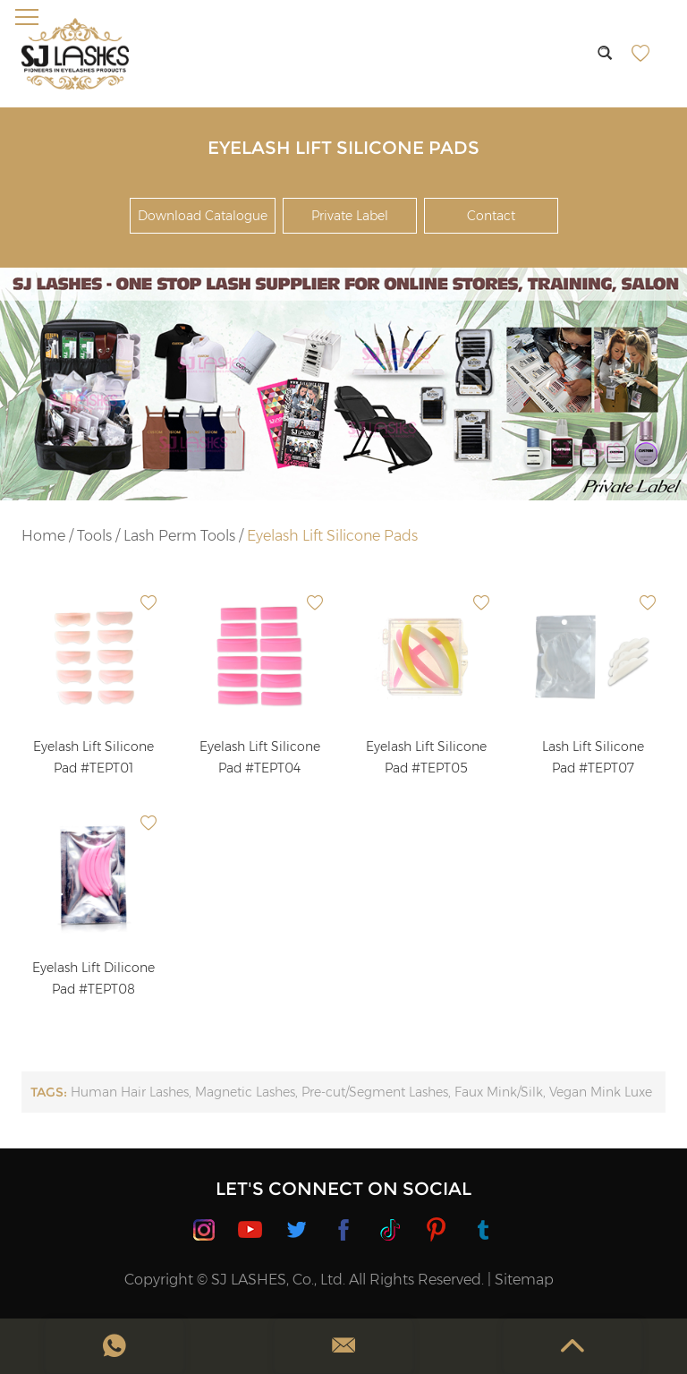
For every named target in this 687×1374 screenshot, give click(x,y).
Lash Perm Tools (179, 535)
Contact (491, 216)
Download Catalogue (202, 216)
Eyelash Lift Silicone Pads (332, 535)
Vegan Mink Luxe (600, 1092)
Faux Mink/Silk (498, 1092)
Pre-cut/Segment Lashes (374, 1092)
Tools (94, 535)
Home (43, 535)
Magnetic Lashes (245, 1092)
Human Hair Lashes (130, 1092)
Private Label (349, 216)
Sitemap (524, 1279)
